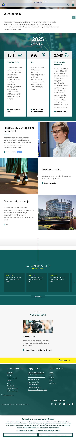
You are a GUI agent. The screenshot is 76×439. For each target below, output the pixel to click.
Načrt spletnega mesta (8, 395)
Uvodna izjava (11, 152)
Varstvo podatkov (33, 385)
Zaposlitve (10, 373)
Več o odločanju (61, 112)
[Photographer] (37, 192)
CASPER (51, 378)
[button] (73, 2)
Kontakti (9, 380)
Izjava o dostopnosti (34, 387)
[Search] (37, 5)
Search (68, 5)
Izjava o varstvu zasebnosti (36, 377)
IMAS (51, 380)
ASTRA (51, 375)
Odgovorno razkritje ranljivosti (37, 390)
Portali (51, 373)
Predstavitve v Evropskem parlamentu (38, 350)
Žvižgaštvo (52, 383)
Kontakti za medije (12, 388)
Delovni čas (10, 386)
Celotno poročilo (50, 183)
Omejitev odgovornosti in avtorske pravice (36, 373)
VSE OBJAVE (38, 297)
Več (7, 224)
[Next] (74, 282)
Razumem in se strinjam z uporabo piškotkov (20, 434)
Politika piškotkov (33, 379)
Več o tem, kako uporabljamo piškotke (49, 430)
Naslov (9, 383)
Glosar (9, 375)
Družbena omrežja (12, 391)
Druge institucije (12, 378)
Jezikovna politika (33, 382)
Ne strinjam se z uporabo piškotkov (55, 434)
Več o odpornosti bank (14, 110)
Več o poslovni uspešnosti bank (37, 110)
